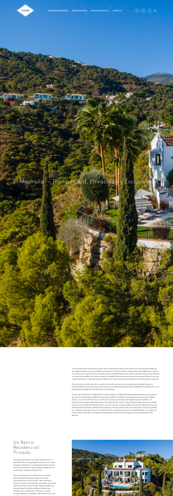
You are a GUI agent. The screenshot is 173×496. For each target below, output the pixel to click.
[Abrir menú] (155, 10)
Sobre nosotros (79, 11)
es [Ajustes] (137, 11)
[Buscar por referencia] (150, 11)
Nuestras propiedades (58, 11)
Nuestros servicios (100, 11)
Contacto (117, 11)
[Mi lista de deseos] (143, 11)
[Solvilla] (25, 11)
